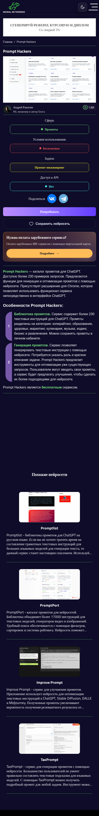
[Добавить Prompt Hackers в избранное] (49, 224)
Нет (51, 186)
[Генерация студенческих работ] (49, 27)
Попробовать (49, 211)
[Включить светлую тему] (82, 7)
